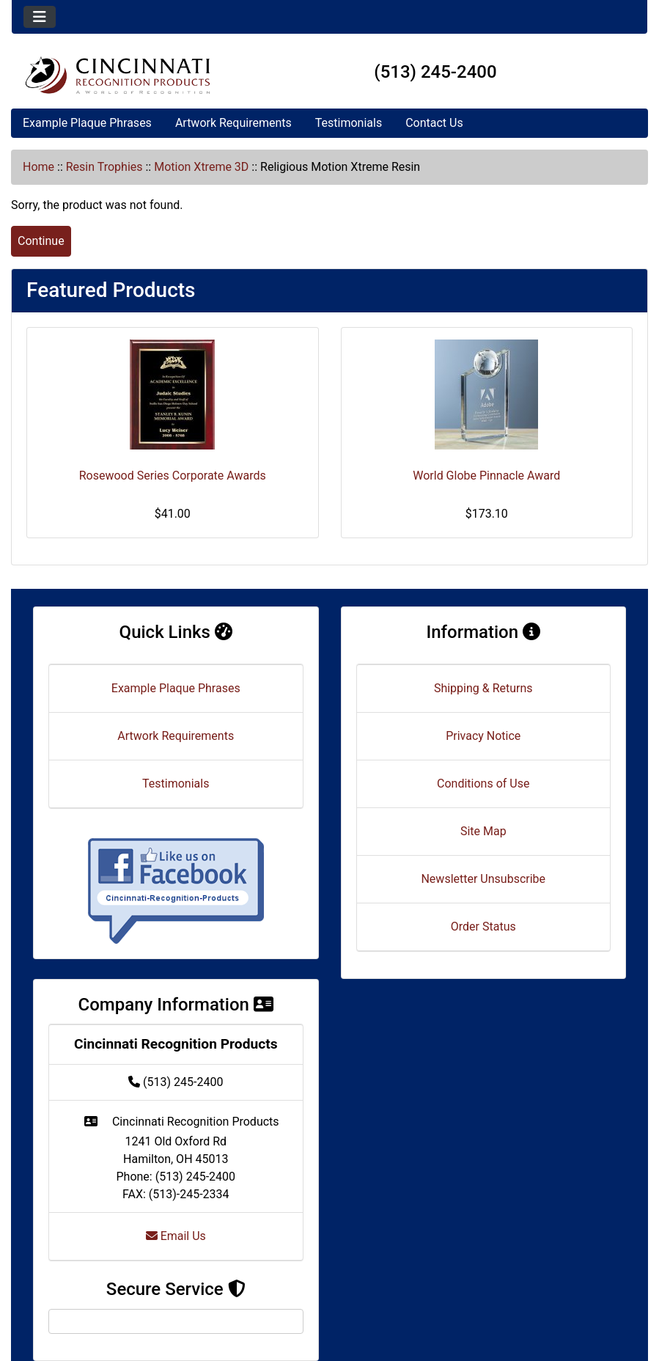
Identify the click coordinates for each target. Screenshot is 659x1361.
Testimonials (348, 123)
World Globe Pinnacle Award (486, 476)
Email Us (176, 1236)
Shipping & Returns (483, 688)
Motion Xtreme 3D (201, 167)
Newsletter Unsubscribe (483, 879)
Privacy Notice (483, 736)
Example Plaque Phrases (87, 123)
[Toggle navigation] (39, 17)
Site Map (483, 831)
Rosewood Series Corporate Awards (172, 476)
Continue (41, 241)
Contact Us (434, 123)
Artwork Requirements (233, 123)
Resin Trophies (104, 167)
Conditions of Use (483, 783)
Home (38, 167)
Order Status (483, 926)
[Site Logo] (118, 75)
